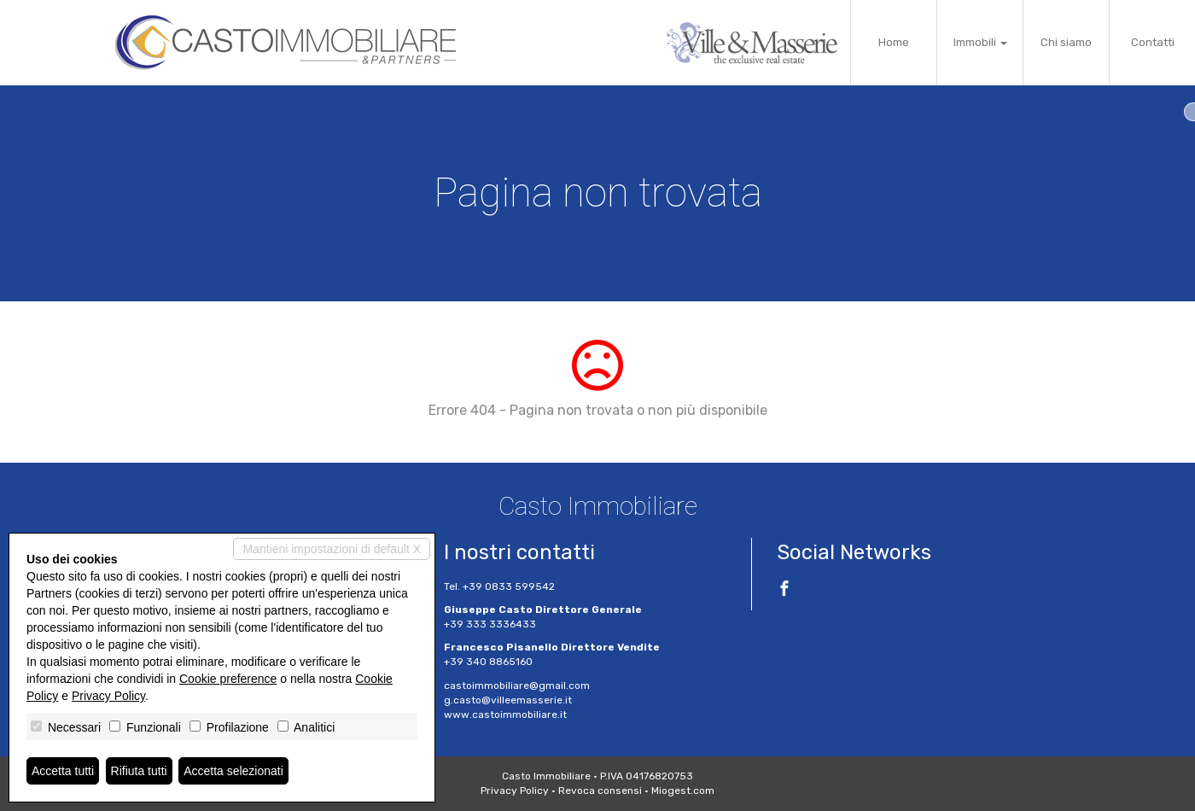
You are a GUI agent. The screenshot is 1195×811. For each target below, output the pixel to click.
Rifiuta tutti (139, 771)
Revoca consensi (600, 790)
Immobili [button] (980, 42)
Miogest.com (682, 790)
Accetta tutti (63, 771)
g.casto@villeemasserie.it (508, 700)
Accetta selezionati (233, 771)
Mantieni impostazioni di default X (331, 549)
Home (893, 42)
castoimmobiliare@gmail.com (517, 685)
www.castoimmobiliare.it (505, 715)
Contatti (1153, 42)
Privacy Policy (515, 790)
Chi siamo (1066, 42)
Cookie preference (228, 679)
